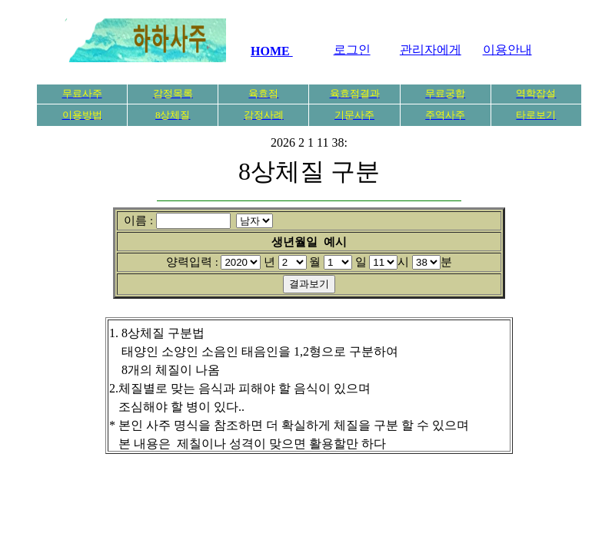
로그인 (352, 49)
